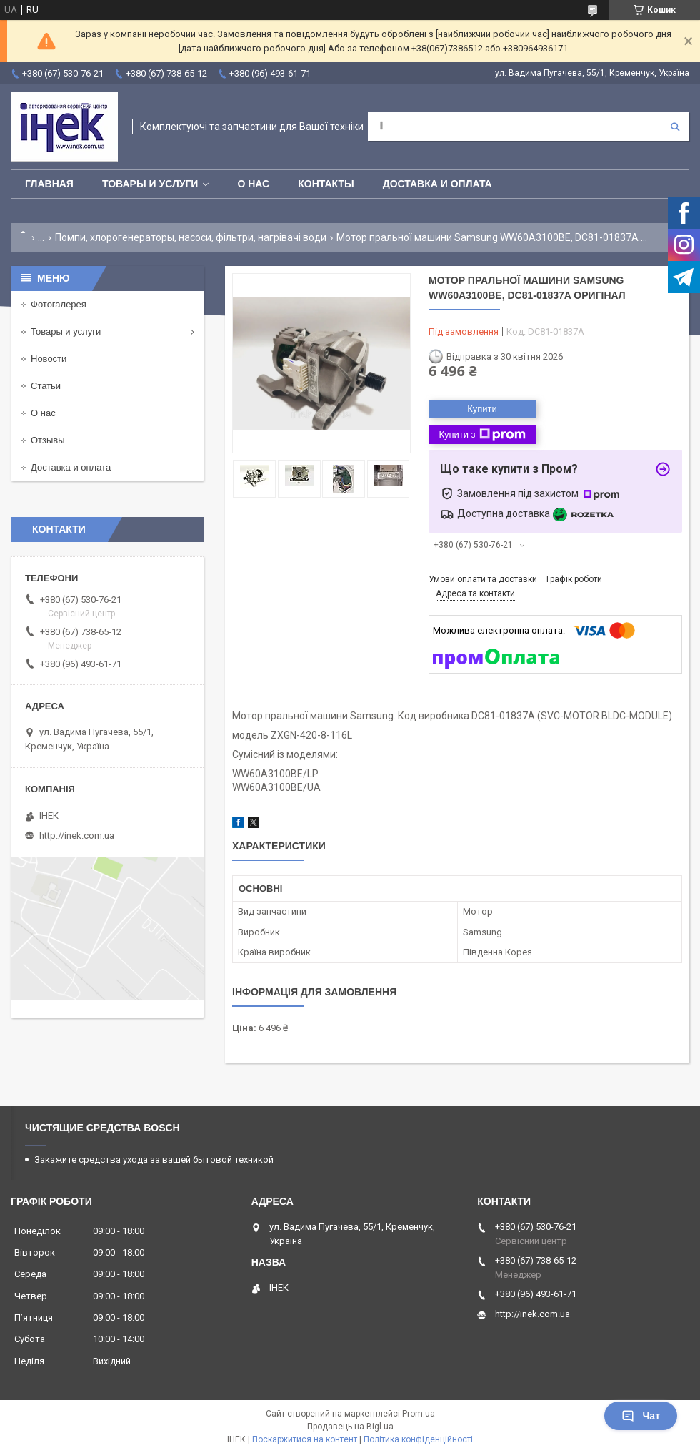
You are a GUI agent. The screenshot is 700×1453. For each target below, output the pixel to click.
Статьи (46, 385)
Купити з (482, 434)
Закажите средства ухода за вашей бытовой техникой (154, 1159)
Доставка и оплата (437, 183)
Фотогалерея (58, 304)
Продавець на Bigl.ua (350, 1427)
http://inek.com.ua (76, 835)
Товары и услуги (150, 183)
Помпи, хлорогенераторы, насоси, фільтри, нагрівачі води (190, 237)
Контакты (326, 183)
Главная (49, 183)
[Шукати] (675, 126)
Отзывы (48, 440)
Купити (482, 408)
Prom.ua (418, 1414)
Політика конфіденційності (418, 1439)
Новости (48, 358)
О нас (253, 183)
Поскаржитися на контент (304, 1439)
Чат (640, 1415)
